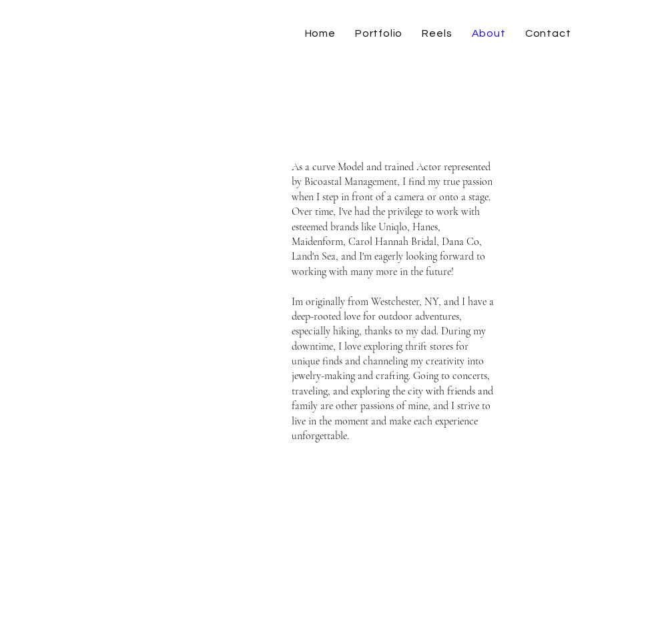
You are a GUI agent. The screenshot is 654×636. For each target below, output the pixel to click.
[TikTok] (622, 33)
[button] (378, 33)
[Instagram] (598, 33)
